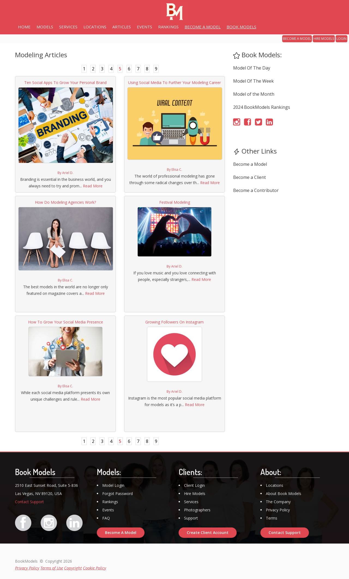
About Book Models (283, 493)
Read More (93, 185)
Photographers (197, 509)
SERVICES (68, 26)
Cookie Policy (94, 568)
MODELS (45, 26)
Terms (271, 518)
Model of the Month (253, 94)
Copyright (73, 568)
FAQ (106, 518)
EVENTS (144, 26)
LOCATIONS (94, 26)
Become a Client (249, 177)
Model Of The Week (253, 81)
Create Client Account (207, 532)
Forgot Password (117, 493)
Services (191, 501)
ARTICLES (121, 26)
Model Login (113, 485)
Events (108, 509)
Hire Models (194, 493)
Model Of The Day (251, 68)
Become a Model (250, 164)
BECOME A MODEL (297, 38)
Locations (274, 485)
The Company (278, 501)
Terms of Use (51, 568)
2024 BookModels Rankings (261, 107)
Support (191, 518)
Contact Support (29, 501)
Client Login (194, 485)
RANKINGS (168, 26)
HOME (24, 26)
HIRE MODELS (324, 38)
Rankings (110, 501)
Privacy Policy (278, 509)
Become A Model (120, 532)
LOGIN (341, 38)
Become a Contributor (256, 190)
